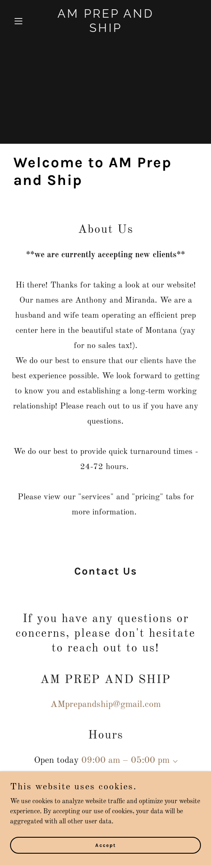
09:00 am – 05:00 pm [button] (125, 760)
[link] (105, 30)
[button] (24, 21)
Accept (105, 845)
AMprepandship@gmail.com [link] (105, 704)
